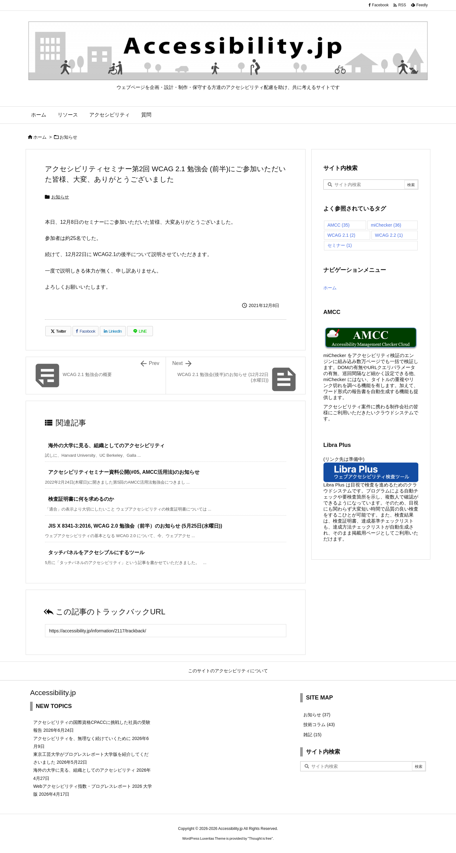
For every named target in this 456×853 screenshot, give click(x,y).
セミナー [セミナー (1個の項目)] (339, 245)
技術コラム (319, 724)
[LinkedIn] (113, 331)
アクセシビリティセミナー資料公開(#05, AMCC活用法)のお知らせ (124, 472)
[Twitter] (58, 331)
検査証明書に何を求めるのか (81, 499)
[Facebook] (85, 331)
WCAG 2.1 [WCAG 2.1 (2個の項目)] (341, 235)
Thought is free (260, 838)
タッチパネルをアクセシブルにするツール (96, 552)
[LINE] (140, 331)
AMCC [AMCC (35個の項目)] (338, 225)
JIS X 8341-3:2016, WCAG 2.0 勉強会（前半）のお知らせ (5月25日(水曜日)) (135, 526)
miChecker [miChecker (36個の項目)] (386, 225)
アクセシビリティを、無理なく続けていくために (82, 738)
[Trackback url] (165, 630)
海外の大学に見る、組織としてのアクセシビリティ (106, 445)
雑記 (312, 734)
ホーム (40, 137)
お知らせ (68, 137)
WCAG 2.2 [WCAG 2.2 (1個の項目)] (389, 235)
